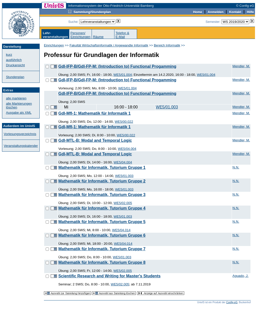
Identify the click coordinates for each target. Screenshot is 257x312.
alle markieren (16, 98)
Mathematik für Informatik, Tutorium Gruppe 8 (101, 262)
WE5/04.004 (127, 149)
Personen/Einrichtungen (81, 35)
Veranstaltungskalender (21, 146)
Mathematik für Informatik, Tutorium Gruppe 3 (101, 195)
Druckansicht (15, 65)
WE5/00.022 (124, 121)
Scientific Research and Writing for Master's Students (109, 276)
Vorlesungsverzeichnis (20, 134)
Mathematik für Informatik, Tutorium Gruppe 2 (101, 181)
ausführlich (14, 60)
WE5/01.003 (167, 107)
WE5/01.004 (122, 75)
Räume (98, 37)
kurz (9, 54)
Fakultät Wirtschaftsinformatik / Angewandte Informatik (109, 45)
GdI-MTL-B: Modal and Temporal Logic (95, 140)
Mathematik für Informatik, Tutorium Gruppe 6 (101, 235)
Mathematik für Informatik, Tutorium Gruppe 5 (101, 222)
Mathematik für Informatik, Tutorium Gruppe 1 (101, 167)
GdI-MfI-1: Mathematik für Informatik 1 (94, 113)
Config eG (231, 302)
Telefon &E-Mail (122, 35)
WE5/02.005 (123, 203)
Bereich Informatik (167, 45)
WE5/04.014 (121, 230)
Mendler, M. (241, 66)
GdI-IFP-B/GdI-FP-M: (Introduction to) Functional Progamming (117, 66)
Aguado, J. (240, 276)
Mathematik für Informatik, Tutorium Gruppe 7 (101, 249)
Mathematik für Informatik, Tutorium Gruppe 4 (101, 208)
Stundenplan (15, 77)
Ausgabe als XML (19, 112)
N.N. (235, 167)
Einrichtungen (54, 45)
